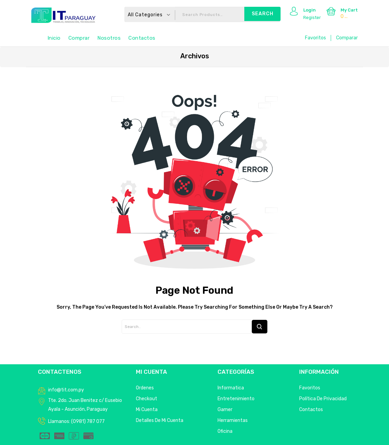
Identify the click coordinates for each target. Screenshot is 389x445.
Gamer (225, 409)
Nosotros (109, 38)
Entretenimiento (236, 399)
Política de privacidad (323, 399)
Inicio (54, 38)
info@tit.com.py (66, 390)
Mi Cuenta (147, 409)
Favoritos (315, 38)
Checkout (146, 399)
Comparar (347, 38)
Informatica (231, 388)
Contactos (142, 38)
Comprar (79, 38)
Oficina (225, 431)
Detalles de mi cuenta (159, 420)
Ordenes (145, 388)
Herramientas (233, 420)
